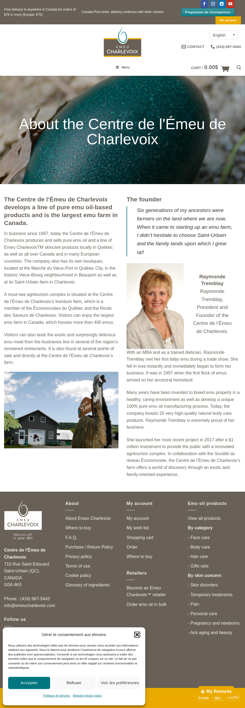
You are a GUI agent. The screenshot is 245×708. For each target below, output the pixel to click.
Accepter (29, 682)
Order (132, 547)
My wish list (138, 528)
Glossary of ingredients (87, 585)
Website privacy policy (87, 695)
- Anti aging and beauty (210, 632)
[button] (137, 634)
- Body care (199, 547)
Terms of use (77, 566)
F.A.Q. (71, 537)
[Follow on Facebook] (204, 4)
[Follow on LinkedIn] (222, 4)
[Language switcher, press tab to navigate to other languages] (223, 35)
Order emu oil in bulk (147, 604)
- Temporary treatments (210, 594)
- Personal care (202, 613)
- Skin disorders (203, 585)
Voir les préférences (120, 682)
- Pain (193, 604)
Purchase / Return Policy (89, 547)
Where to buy (78, 528)
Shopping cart (140, 537)
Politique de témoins (56, 695)
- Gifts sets (198, 566)
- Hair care (198, 556)
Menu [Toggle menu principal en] (122, 67)
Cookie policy (78, 575)
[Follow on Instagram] (213, 4)
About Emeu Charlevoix (88, 518)
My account (138, 518)
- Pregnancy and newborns (214, 623)
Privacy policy (78, 556)
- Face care (199, 537)
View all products (204, 518)
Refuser (74, 682)
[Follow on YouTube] (230, 4)
